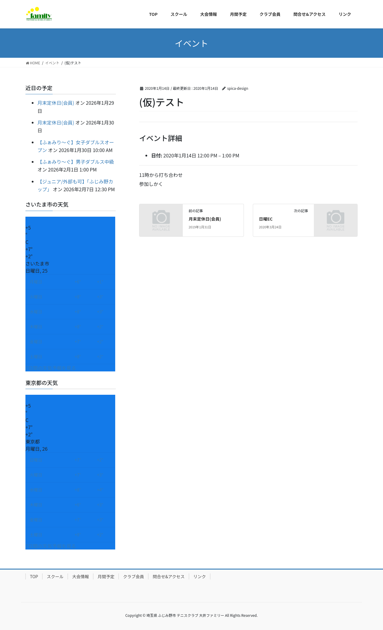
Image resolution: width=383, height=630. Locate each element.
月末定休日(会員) (205, 219)
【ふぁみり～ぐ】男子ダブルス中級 (75, 161)
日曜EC (266, 219)
